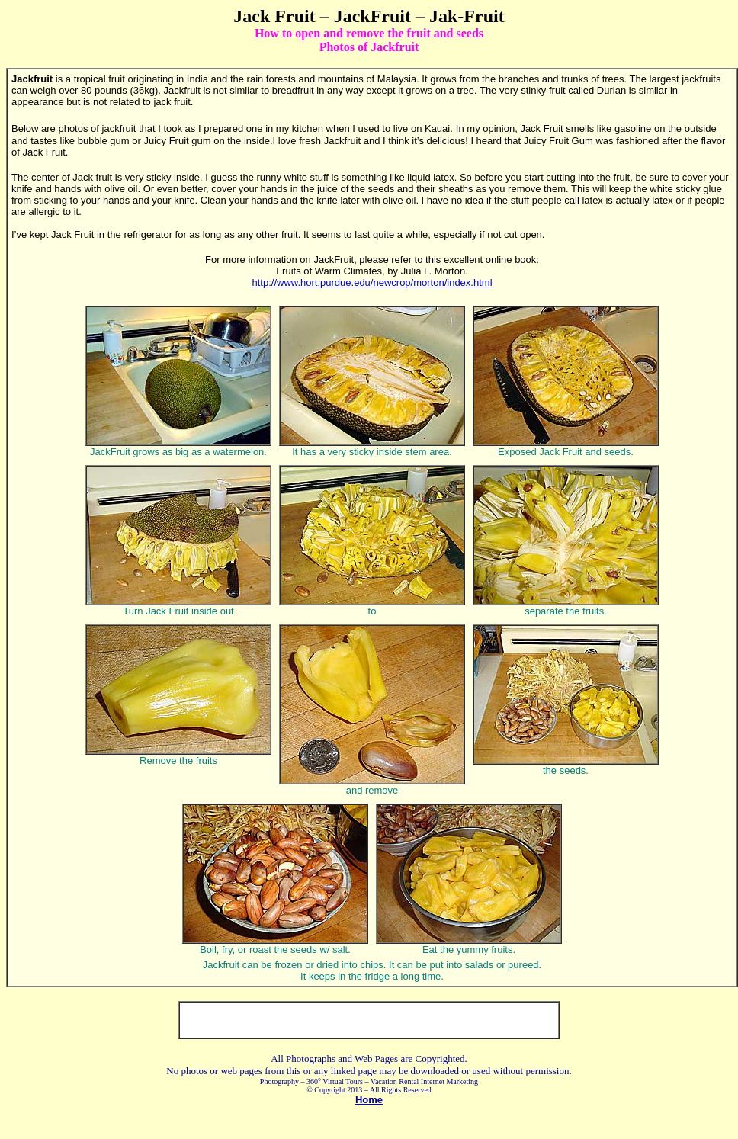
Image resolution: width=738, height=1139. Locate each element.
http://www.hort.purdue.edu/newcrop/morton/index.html (372, 282)
